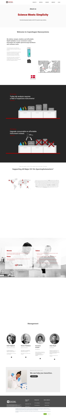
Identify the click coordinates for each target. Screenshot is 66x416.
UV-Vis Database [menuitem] (37, 395)
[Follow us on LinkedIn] (11, 350)
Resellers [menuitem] (36, 400)
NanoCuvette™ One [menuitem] (28, 396)
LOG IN (59, 2)
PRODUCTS (34, 2)
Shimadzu (36, 179)
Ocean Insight (48, 177)
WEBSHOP (53, 2)
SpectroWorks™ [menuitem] (27, 403)
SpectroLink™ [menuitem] (27, 401)
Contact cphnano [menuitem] (47, 395)
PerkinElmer (53, 177)
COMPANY (47, 2)
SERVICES (40, 2)
